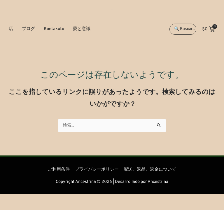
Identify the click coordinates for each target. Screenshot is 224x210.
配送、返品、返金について (150, 169)
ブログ (28, 29)
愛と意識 (81, 29)
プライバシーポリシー (97, 169)
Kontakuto (54, 29)
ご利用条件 (59, 169)
